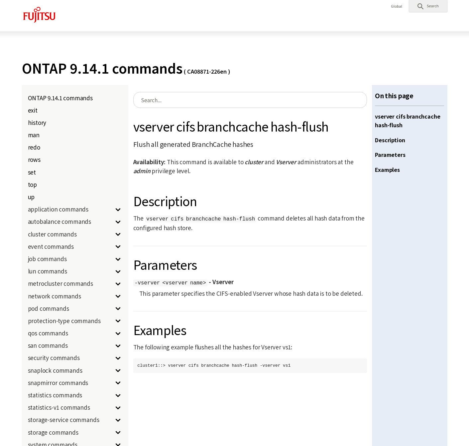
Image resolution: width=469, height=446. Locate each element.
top (32, 184)
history (37, 122)
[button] (428, 6)
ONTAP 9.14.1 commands (60, 98)
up (31, 197)
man (34, 135)
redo (34, 147)
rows (34, 159)
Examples (387, 170)
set (32, 172)
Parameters (390, 155)
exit (33, 110)
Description (390, 140)
